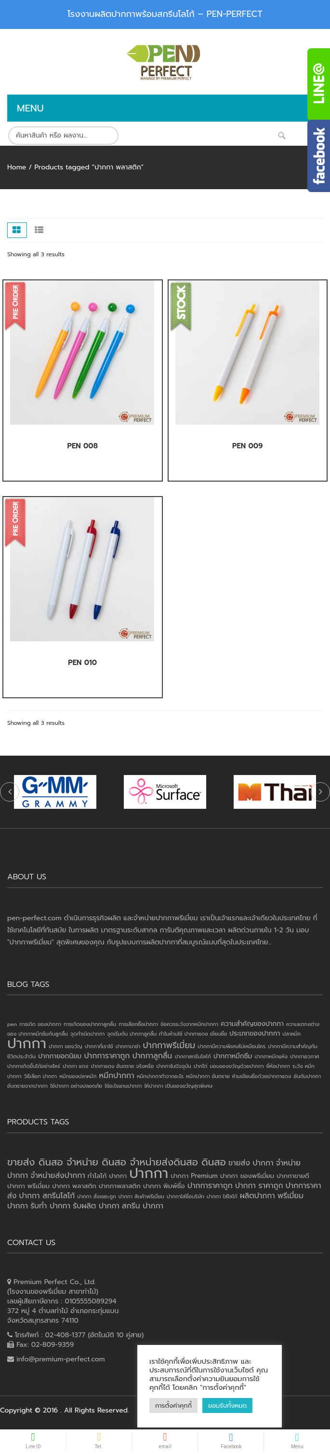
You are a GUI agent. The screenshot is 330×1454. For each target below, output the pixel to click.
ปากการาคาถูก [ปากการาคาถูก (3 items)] (107, 1056)
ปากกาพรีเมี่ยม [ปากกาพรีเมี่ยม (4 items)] (169, 1045)
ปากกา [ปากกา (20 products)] (148, 1173)
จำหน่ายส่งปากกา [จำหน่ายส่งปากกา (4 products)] (57, 1175)
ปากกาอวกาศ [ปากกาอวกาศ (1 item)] (304, 1056)
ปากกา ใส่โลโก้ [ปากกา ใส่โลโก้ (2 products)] (222, 1196)
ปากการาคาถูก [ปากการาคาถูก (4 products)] (210, 1185)
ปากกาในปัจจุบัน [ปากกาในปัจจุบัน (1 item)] (173, 1066)
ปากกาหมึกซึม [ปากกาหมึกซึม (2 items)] (232, 1056)
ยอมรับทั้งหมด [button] (227, 1405)
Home (16, 167)
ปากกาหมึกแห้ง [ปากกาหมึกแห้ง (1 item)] (271, 1056)
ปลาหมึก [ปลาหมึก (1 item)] (291, 1034)
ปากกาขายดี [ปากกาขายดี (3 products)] (293, 1176)
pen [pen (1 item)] (12, 1024)
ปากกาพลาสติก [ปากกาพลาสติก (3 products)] (120, 1186)
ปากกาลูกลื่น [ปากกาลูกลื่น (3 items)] (152, 1056)
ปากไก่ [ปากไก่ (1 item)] (201, 1066)
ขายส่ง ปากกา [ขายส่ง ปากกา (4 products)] (250, 1163)
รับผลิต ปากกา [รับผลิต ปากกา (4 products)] (96, 1206)
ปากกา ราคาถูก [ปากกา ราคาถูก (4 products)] (259, 1185)
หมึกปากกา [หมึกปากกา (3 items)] (116, 1075)
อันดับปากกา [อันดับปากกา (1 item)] (307, 1076)
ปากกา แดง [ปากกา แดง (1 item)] (75, 1066)
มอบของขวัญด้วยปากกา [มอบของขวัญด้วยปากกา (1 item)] (237, 1066)
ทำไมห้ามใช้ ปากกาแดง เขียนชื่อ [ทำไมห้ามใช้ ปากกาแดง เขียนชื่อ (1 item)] (193, 1034)
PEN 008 (82, 446)
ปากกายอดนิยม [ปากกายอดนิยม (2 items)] (59, 1056)
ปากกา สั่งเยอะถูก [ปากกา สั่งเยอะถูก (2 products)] (96, 1196)
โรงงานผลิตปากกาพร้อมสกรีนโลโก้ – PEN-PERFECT (165, 14)
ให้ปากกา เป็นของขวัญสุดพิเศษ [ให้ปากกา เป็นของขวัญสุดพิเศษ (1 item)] (178, 1086)
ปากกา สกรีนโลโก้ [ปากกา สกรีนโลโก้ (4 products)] (47, 1196)
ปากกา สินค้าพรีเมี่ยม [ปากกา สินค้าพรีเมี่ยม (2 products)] (141, 1196)
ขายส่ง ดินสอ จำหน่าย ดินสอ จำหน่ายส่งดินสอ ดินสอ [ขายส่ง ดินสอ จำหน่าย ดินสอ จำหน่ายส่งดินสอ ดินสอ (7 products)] (116, 1162)
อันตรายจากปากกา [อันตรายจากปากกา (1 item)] (27, 1086)
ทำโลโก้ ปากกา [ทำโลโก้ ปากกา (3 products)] (107, 1176)
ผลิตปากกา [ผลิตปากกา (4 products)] (257, 1196)
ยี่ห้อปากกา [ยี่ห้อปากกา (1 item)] (278, 1066)
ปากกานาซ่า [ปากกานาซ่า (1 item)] (128, 1046)
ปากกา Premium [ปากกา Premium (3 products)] (194, 1176)
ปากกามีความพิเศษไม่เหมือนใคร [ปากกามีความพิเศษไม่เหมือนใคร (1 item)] (231, 1046)
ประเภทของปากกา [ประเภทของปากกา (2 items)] (254, 1033)
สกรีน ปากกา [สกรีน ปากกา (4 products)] (142, 1206)
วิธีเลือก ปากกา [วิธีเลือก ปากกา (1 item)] (40, 1076)
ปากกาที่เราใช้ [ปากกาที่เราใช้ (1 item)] (99, 1046)
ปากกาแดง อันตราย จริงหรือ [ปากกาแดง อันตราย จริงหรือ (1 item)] (122, 1066)
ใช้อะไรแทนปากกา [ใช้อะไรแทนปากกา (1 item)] (123, 1086)
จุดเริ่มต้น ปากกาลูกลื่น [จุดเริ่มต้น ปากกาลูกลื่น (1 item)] (131, 1034)
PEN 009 (247, 446)
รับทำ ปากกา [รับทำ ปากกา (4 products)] (50, 1206)
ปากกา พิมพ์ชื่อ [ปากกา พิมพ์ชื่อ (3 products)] (164, 1186)
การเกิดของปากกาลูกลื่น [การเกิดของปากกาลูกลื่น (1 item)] (90, 1024)
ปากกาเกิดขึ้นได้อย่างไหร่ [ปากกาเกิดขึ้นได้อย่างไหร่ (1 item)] (33, 1066)
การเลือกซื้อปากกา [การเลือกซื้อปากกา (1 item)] (138, 1024)
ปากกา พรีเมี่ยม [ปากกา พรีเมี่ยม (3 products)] (28, 1186)
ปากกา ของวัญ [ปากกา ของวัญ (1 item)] (65, 1046)
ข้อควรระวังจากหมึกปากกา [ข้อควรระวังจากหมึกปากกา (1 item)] (189, 1024)
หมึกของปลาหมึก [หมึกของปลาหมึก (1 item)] (77, 1076)
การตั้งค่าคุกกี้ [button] (173, 1405)
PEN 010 (82, 662)
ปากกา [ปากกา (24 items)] (26, 1043)
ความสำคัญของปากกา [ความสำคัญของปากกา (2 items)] (252, 1024)
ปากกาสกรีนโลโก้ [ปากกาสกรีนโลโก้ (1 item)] (192, 1056)
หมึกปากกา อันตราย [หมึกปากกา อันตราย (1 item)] (207, 1076)
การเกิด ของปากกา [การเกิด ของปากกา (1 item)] (40, 1024)
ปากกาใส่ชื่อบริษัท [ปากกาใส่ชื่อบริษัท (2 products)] (185, 1196)
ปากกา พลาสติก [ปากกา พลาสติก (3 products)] (74, 1186)
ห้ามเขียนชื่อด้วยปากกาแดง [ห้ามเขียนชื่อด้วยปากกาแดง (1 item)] (261, 1076)
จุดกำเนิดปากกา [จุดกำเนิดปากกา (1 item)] (87, 1034)
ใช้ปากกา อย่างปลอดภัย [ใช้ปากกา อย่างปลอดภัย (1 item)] (76, 1086)
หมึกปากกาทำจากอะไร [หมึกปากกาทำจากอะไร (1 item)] (160, 1076)
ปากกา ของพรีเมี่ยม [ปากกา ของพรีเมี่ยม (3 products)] (247, 1176)
